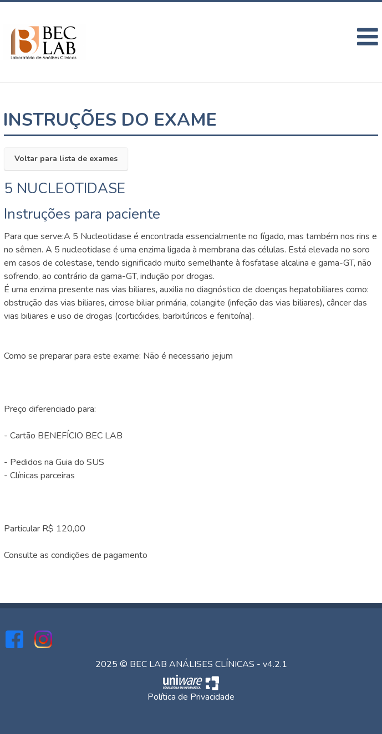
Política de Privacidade (191, 697)
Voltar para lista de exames (66, 158)
